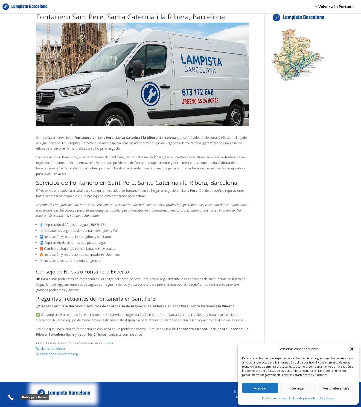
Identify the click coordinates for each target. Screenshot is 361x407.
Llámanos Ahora (50, 348)
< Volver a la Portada (334, 7)
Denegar (298, 388)
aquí (110, 343)
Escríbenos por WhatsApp (57, 354)
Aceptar (260, 388)
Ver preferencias (336, 388)
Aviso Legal (327, 398)
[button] (351, 349)
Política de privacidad (303, 398)
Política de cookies (274, 398)
